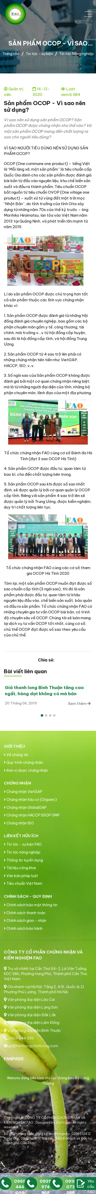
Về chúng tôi (16, 755)
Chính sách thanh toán (24, 913)
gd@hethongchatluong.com (31, 1046)
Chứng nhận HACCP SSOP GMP (32, 815)
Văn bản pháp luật (21, 876)
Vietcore (63, 1122)
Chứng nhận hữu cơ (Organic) (30, 799)
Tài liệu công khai (20, 868)
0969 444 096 (19, 1038)
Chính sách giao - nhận (25, 920)
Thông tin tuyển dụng (23, 860)
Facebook (13, 1068)
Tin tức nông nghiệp (22, 852)
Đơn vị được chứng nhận (26, 770)
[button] (42, 715)
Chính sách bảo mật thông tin (30, 905)
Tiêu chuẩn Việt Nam (23, 883)
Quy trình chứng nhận (23, 762)
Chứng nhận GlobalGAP (25, 807)
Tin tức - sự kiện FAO (23, 844)
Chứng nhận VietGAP (23, 791)
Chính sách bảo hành (23, 928)
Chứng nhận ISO (19, 823)
